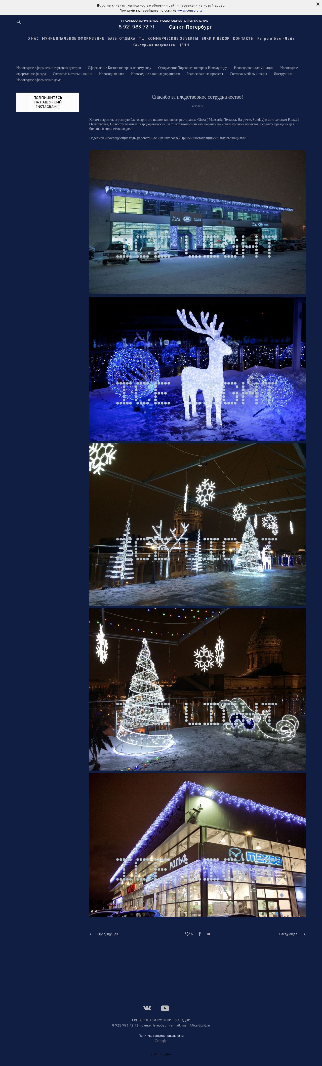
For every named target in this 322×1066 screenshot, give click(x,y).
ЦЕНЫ (184, 45)
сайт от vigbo (161, 1054)
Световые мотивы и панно (73, 74)
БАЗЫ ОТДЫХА (122, 38)
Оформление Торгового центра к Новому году (193, 68)
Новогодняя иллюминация (254, 68)
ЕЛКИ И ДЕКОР (216, 38)
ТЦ (141, 38)
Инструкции (283, 74)
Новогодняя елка (112, 74)
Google (161, 1040)
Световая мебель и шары (249, 74)
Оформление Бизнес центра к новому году (120, 68)
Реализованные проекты (205, 74)
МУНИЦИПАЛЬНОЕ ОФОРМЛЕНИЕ (73, 38)
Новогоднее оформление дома (38, 80)
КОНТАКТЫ (243, 38)
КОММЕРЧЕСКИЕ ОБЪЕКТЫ (173, 38)
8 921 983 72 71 (125, 1025)
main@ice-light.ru (196, 1025)
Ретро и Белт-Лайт (276, 38)
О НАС (33, 38)
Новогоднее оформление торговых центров (49, 68)
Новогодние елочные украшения (156, 74)
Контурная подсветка (154, 45)
